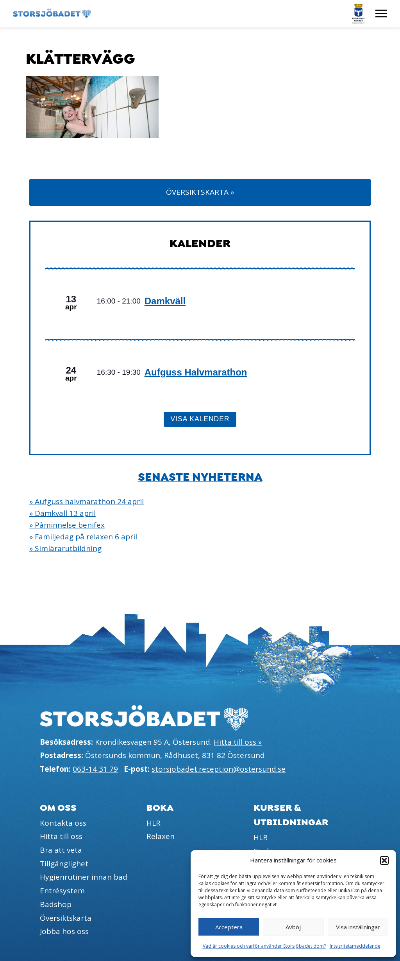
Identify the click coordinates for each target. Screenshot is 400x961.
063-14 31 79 (95, 769)
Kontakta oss (63, 823)
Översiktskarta (65, 918)
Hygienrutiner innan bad (83, 877)
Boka (159, 807)
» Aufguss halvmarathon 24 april (86, 501)
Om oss (58, 807)
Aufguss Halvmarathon (196, 372)
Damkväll (165, 301)
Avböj (293, 927)
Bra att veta (61, 850)
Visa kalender (199, 419)
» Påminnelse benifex (67, 525)
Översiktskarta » (200, 192)
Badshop (55, 904)
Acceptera (229, 927)
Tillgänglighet (64, 864)
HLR (153, 823)
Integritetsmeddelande (355, 946)
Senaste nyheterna (200, 477)
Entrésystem (62, 891)
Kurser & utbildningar (291, 815)
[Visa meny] (381, 14)
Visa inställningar (358, 927)
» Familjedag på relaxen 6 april (83, 537)
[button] (384, 860)
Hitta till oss (61, 836)
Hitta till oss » (238, 742)
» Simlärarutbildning (65, 548)
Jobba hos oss (64, 931)
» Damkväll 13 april (62, 513)
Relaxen (160, 836)
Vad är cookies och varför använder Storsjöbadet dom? (264, 946)
